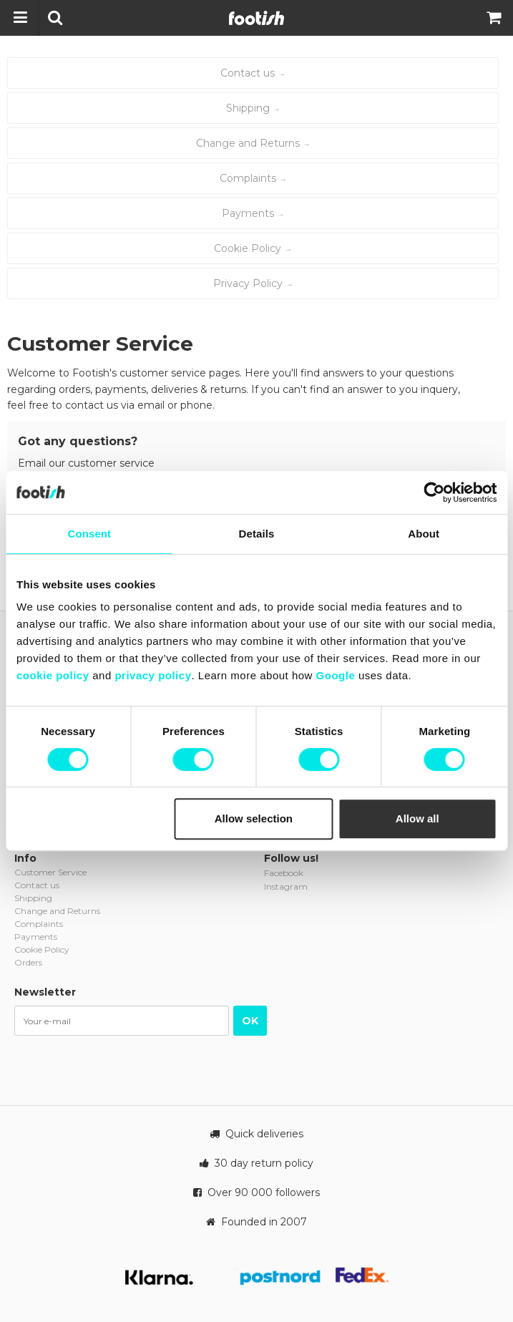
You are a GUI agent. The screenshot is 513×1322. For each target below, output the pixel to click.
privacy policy (152, 675)
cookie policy (52, 675)
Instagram (286, 886)
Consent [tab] (89, 534)
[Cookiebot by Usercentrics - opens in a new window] (434, 492)
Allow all (417, 818)
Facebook (283, 872)
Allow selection (254, 818)
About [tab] (423, 534)
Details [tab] (257, 534)
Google (336, 675)
